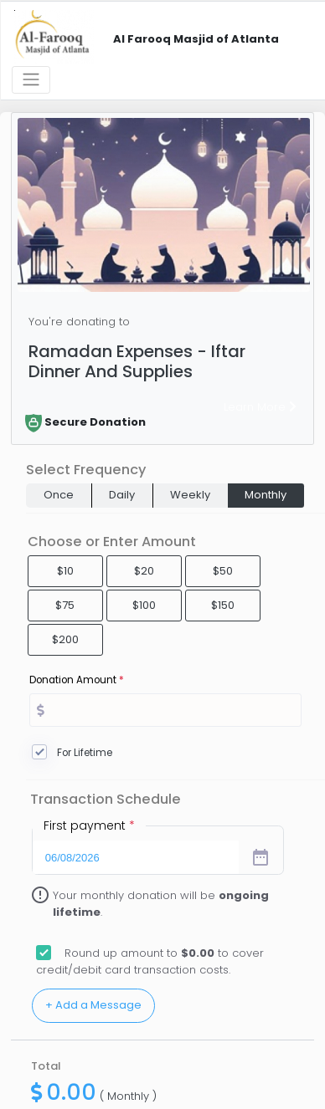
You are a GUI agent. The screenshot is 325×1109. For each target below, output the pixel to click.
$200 (65, 639)
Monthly (265, 495)
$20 (144, 571)
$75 (65, 605)
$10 (65, 571)
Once (59, 495)
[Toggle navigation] (31, 80)
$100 (144, 605)
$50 (223, 571)
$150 (223, 605)
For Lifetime (84, 752)
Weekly (190, 495)
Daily (122, 495)
